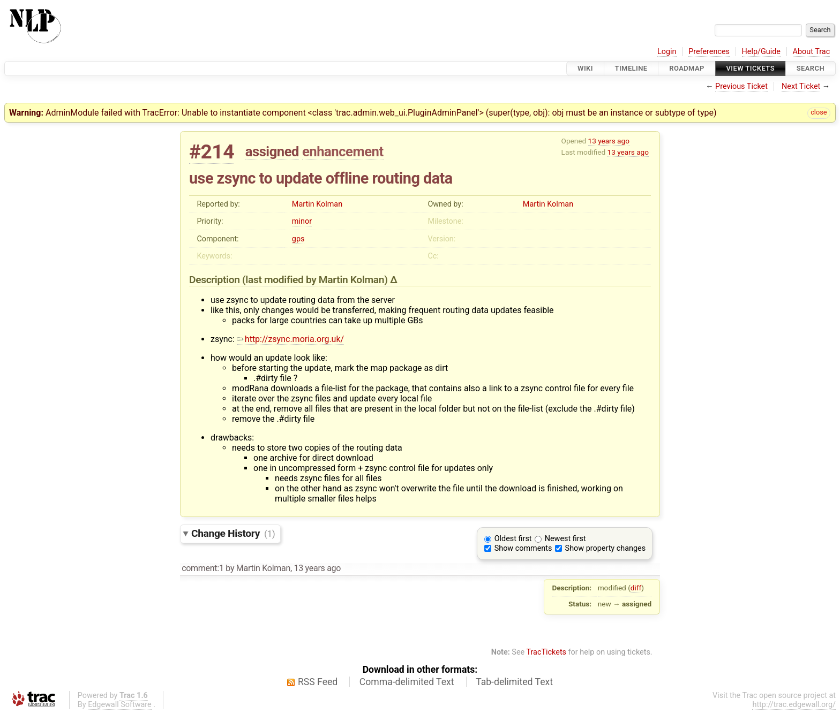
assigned (272, 151)
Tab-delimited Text (514, 682)
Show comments (523, 548)
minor (302, 221)
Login (667, 51)
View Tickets (750, 68)
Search (810, 68)
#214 (211, 151)
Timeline (631, 68)
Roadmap (686, 68)
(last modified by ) (316, 280)
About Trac (811, 51)
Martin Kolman (317, 204)
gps (298, 239)
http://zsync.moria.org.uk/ (290, 339)
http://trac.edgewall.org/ (794, 704)
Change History (233, 533)
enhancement (343, 151)
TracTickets (546, 652)
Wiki (585, 68)
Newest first (565, 538)
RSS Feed (318, 682)
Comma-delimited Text (406, 682)
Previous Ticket (741, 86)
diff (636, 587)
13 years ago (608, 140)
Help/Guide (761, 51)
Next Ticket (801, 86)
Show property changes (605, 548)
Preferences (709, 51)
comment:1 (202, 568)
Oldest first (513, 538)
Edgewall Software (120, 704)
